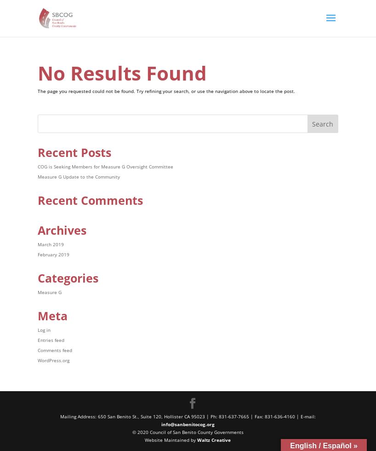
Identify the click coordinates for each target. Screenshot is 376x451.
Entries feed (51, 340)
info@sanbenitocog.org (188, 424)
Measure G (50, 292)
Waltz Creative (214, 440)
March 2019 (51, 244)
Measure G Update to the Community (79, 176)
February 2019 (53, 254)
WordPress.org (53, 360)
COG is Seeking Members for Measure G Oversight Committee (105, 166)
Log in (44, 330)
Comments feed (55, 350)
